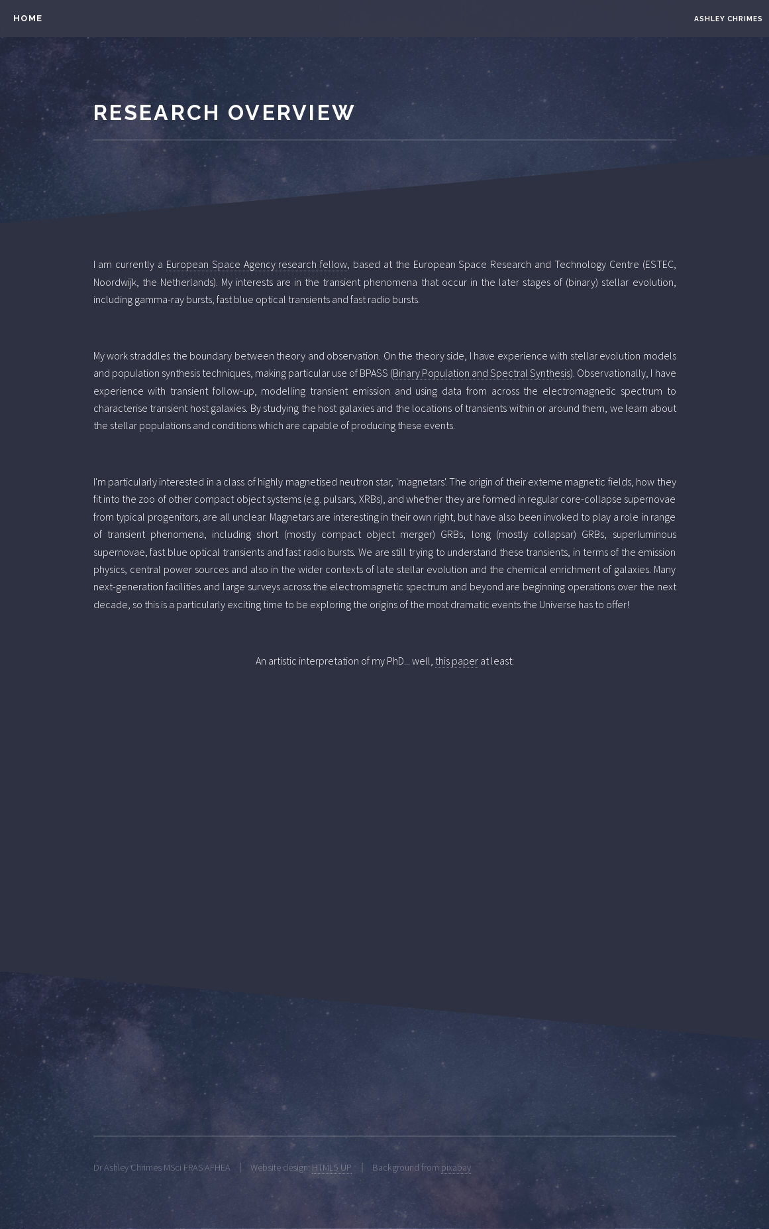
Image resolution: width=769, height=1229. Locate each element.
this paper (456, 660)
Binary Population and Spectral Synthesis (481, 372)
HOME (27, 18)
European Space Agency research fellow (256, 264)
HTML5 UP (332, 1167)
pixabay (456, 1167)
